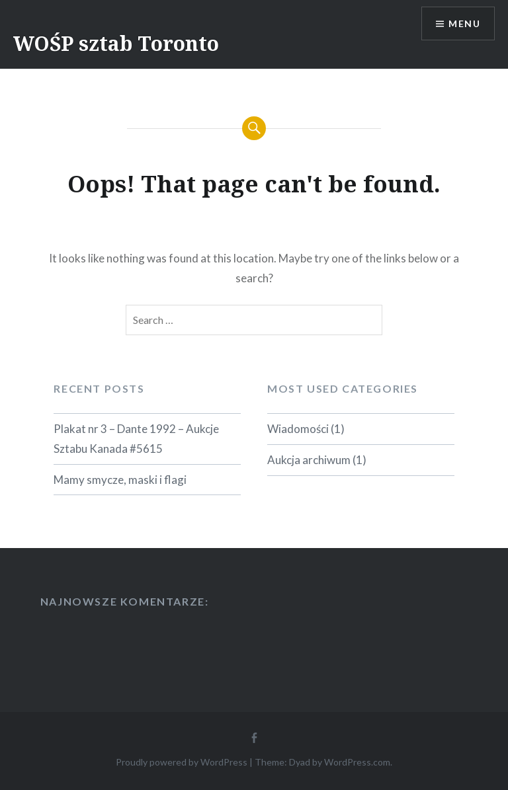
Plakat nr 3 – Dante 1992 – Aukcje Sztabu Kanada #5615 (136, 438)
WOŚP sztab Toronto (116, 43)
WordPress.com (357, 762)
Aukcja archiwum (309, 460)
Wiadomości (298, 429)
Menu (464, 23)
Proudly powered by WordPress (181, 762)
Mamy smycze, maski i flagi (120, 480)
